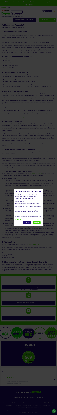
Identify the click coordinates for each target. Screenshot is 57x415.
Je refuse (19, 222)
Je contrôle (27, 222)
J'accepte (36, 222)
